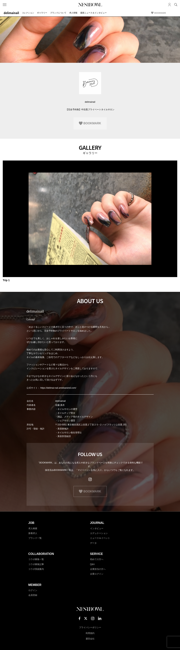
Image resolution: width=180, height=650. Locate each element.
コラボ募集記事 (36, 564)
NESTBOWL (90, 4)
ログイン (32, 590)
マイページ (169, 4)
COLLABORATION (41, 553)
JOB (31, 522)
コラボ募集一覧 (36, 559)
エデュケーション (99, 533)
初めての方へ (96, 559)
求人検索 (32, 528)
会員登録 (32, 595)
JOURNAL (97, 522)
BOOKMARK (160, 12)
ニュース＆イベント (100, 538)
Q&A (92, 564)
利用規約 (90, 633)
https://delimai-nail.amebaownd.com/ (58, 388)
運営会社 (90, 638)
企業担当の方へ (98, 569)
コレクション (28, 13)
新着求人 (32, 533)
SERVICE (96, 553)
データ (93, 543)
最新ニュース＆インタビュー (93, 13)
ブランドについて (58, 13)
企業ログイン (96, 574)
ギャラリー (42, 13)
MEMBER (34, 584)
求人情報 (73, 13)
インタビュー (96, 528)
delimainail (11, 13)
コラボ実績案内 (36, 569)
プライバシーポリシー (90, 627)
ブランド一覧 (35, 538)
